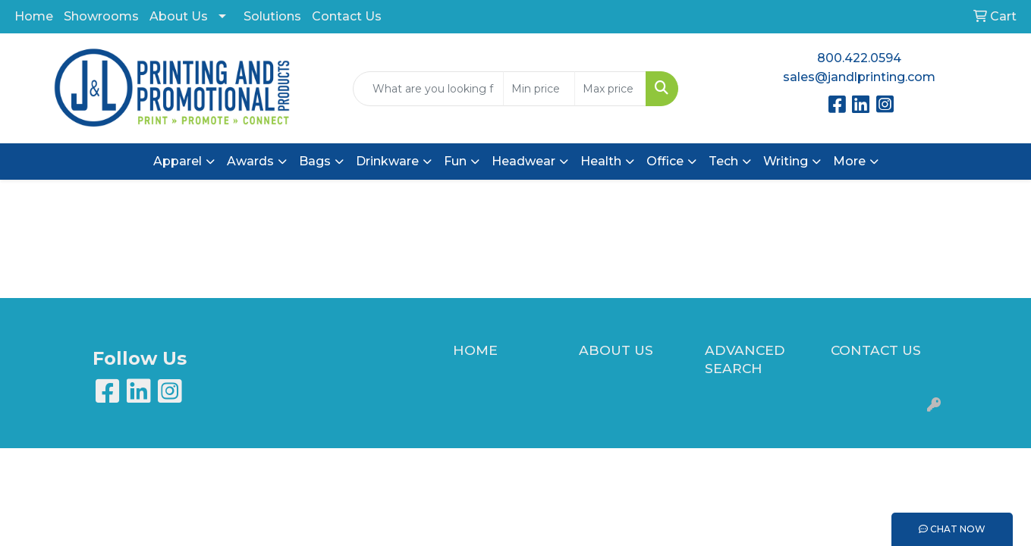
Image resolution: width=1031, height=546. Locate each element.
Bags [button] (315, 161)
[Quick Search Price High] (610, 88)
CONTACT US (876, 350)
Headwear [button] (523, 161)
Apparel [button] (177, 161)
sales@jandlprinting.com (859, 77)
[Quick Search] (428, 88)
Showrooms (101, 16)
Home (33, 16)
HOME (475, 350)
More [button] (849, 161)
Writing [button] (785, 161)
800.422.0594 (859, 58)
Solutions (272, 16)
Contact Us (347, 16)
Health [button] (600, 161)
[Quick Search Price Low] (539, 88)
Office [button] (665, 161)
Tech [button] (723, 161)
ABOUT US (616, 350)
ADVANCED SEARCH (745, 359)
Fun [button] (455, 161)
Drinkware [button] (387, 161)
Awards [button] (250, 161)
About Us (178, 16)
